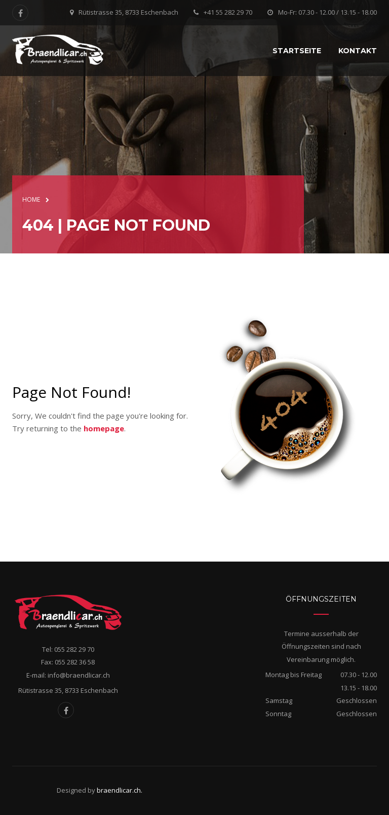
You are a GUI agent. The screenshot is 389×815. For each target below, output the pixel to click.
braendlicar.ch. (119, 790)
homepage (104, 428)
